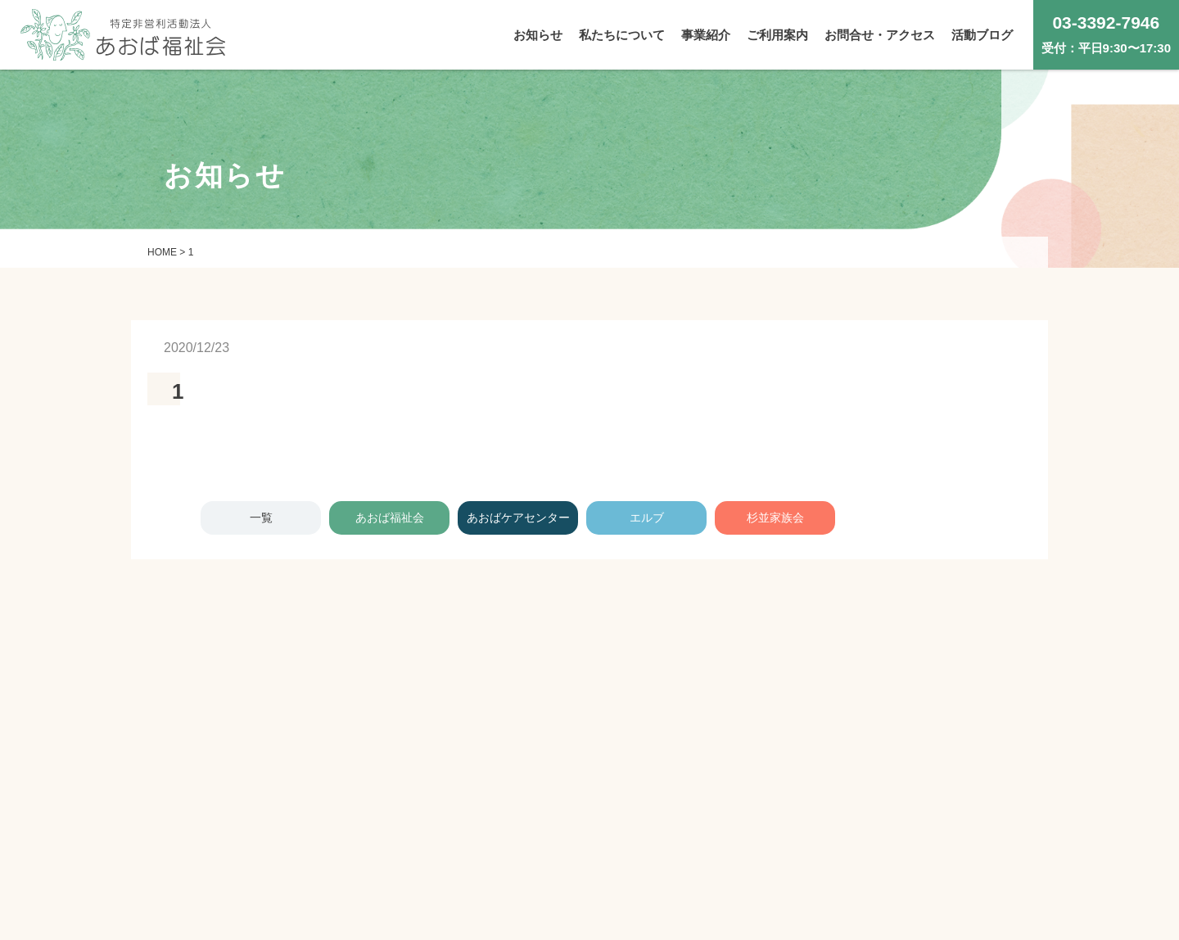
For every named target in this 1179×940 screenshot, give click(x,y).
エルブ (647, 517)
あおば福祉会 (389, 517)
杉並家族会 (775, 517)
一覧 (261, 517)
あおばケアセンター (518, 517)
